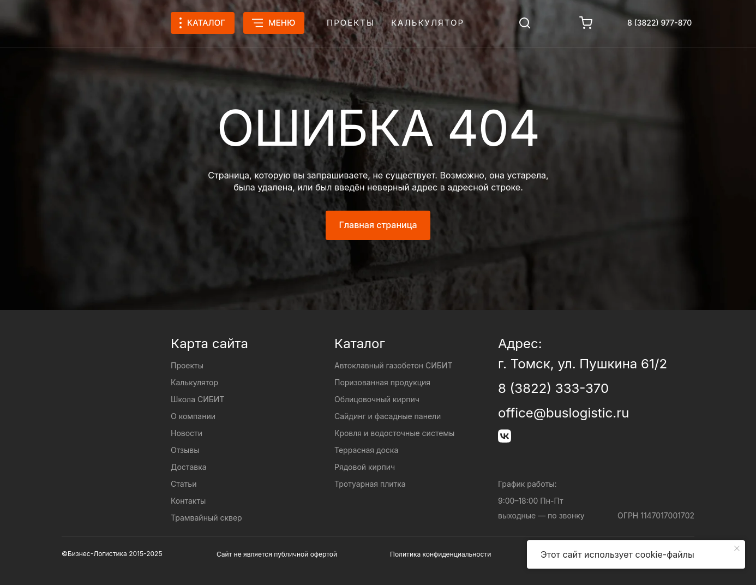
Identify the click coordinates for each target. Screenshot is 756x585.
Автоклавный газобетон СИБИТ (393, 365)
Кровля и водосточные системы (394, 433)
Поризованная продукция (382, 382)
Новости (186, 433)
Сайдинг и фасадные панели (387, 416)
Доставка (189, 466)
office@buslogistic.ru (563, 413)
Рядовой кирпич (364, 466)
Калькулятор (427, 22)
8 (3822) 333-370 (553, 388)
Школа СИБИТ (197, 399)
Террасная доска (366, 450)
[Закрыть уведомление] (736, 548)
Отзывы (185, 450)
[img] (524, 22)
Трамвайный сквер (206, 517)
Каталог (359, 343)
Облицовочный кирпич (376, 399)
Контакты (188, 500)
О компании (193, 416)
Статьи (183, 483)
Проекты (351, 22)
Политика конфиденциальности (440, 554)
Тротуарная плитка (370, 483)
